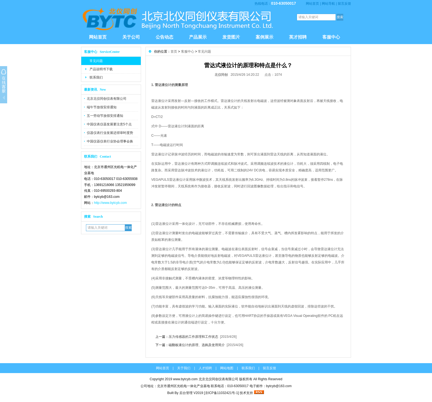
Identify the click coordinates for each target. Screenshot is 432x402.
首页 (174, 51)
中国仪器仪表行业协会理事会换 (110, 141)
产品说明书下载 (101, 69)
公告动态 (164, 37)
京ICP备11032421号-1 (221, 393)
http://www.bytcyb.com (110, 203)
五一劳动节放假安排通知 (105, 116)
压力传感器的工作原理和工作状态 (193, 337)
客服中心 (331, 37)
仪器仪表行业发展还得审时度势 (110, 133)
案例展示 (264, 37)
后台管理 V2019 (191, 393)
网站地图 (226, 368)
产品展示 (198, 37)
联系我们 (96, 77)
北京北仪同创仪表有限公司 (106, 99)
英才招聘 (298, 37)
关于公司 (131, 37)
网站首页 (312, 4)
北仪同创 (221, 75)
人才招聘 (205, 368)
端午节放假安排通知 (102, 107)
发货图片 (231, 37)
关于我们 (183, 368)
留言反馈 (344, 4)
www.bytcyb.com (185, 379)
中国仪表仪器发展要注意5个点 (109, 124)
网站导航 (328, 4)
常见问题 (96, 61)
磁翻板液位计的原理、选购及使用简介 (197, 345)
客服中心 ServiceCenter (102, 52)
